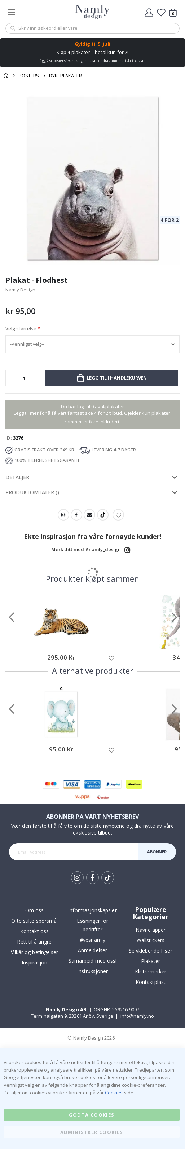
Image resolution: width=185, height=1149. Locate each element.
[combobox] (92, 28)
